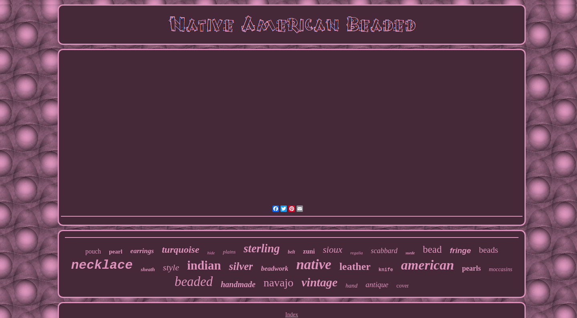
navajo (279, 282)
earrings (142, 251)
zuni (309, 251)
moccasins (500, 269)
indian (204, 265)
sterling (262, 248)
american (427, 265)
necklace (102, 265)
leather (355, 266)
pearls (471, 268)
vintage (319, 282)
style (171, 267)
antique (376, 284)
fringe (460, 250)
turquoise (180, 249)
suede (410, 253)
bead (432, 249)
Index (291, 315)
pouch (93, 251)
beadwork (274, 268)
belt (291, 252)
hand (351, 285)
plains (229, 252)
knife (386, 270)
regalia (356, 252)
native (313, 264)
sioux (333, 250)
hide (211, 252)
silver (241, 266)
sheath (148, 269)
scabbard (384, 251)
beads (488, 250)
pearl (115, 251)
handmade (238, 284)
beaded (194, 281)
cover (402, 286)
